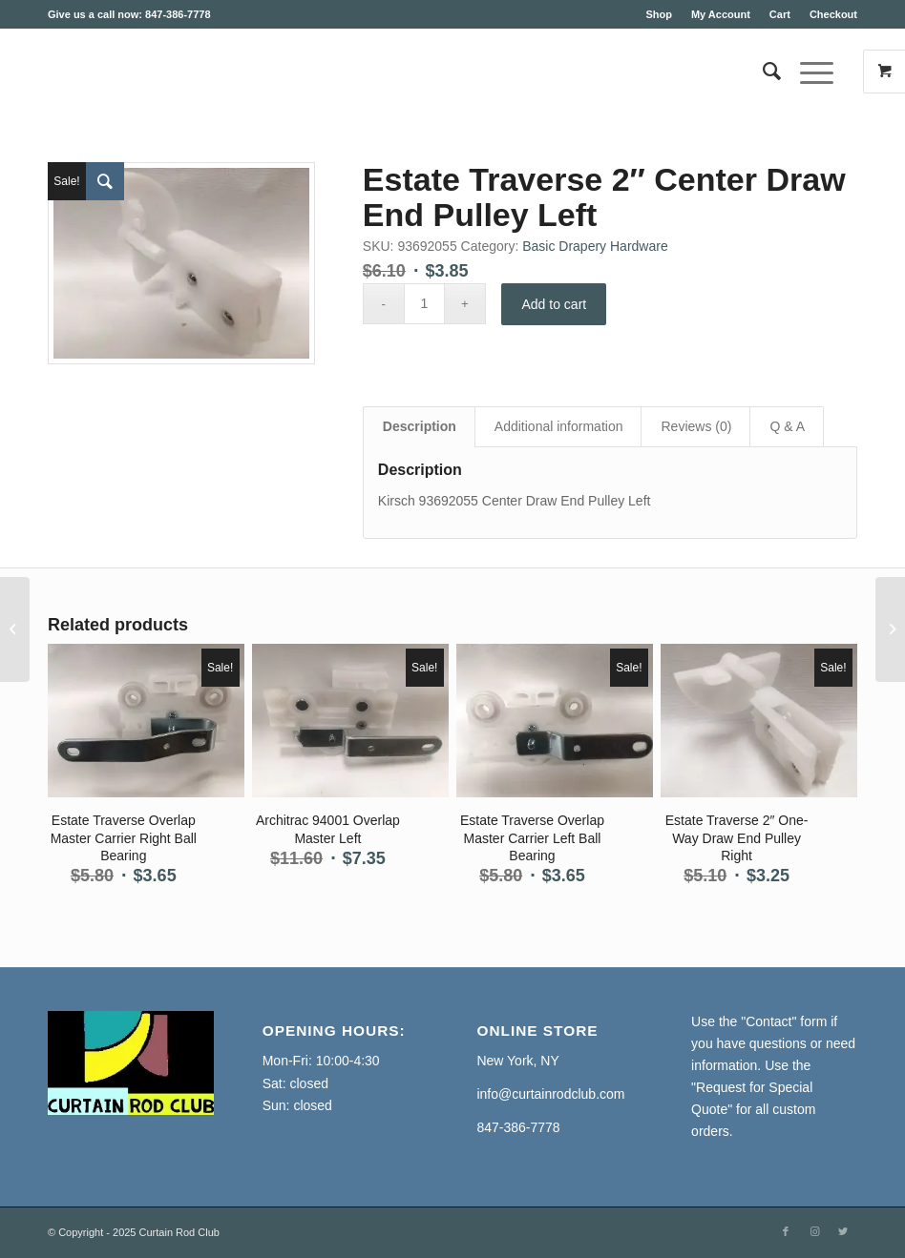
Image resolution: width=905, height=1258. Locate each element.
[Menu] (807, 71)
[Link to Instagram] (814, 1231)
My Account (720, 14)
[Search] (762, 71)
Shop (658, 14)
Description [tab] (419, 426)
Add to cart (554, 304)
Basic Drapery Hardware (595, 246)
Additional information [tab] (559, 426)
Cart (779, 14)
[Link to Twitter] (843, 1231)
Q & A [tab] (787, 426)
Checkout (833, 14)
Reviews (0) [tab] (696, 426)
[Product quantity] (424, 303)
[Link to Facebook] (785, 1231)
